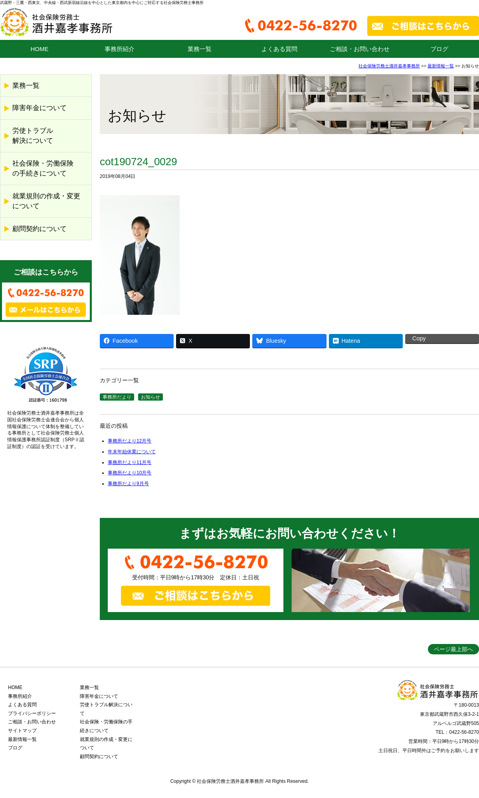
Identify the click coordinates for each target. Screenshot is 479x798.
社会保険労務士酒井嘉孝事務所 (389, 65)
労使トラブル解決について (32, 136)
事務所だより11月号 (129, 462)
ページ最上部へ (453, 649)
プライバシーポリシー (32, 713)
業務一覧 (200, 48)
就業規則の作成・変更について (46, 201)
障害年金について (39, 108)
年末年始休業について (132, 451)
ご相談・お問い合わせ (360, 48)
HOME (40, 48)
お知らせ (150, 397)
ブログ (439, 48)
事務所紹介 (120, 48)
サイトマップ (22, 730)
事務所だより (117, 397)
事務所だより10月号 (129, 473)
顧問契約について (39, 229)
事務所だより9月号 (128, 483)
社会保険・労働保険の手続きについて (42, 169)
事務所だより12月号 (129, 441)
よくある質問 (279, 48)
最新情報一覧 (441, 65)
